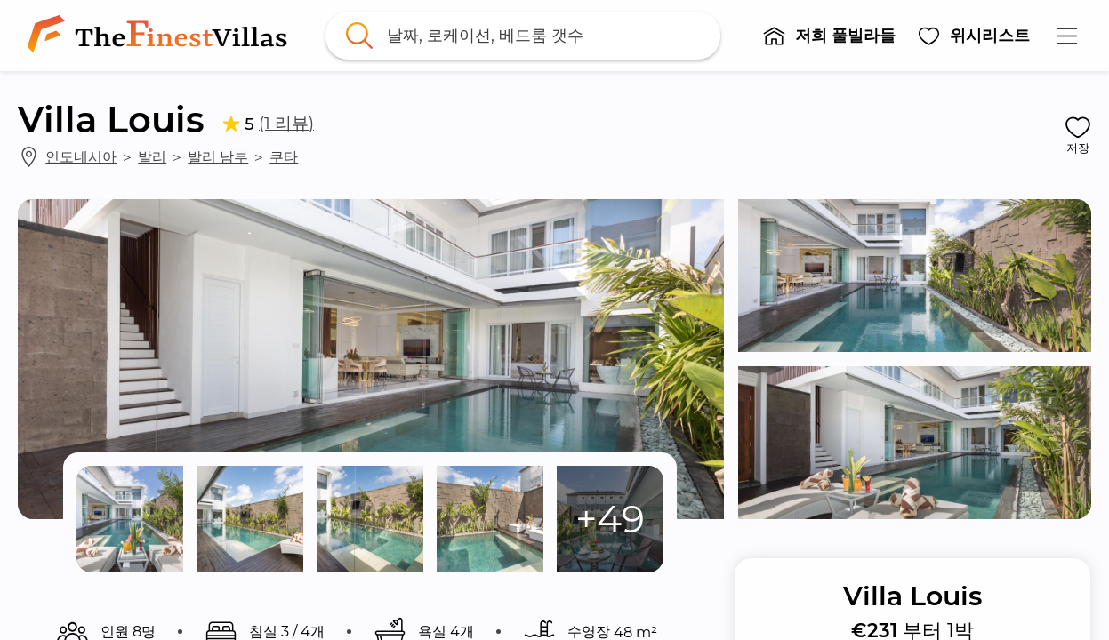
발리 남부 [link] (218, 156)
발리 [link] (152, 156)
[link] (161, 35)
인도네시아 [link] (81, 156)
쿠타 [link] (283, 156)
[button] (828, 35)
